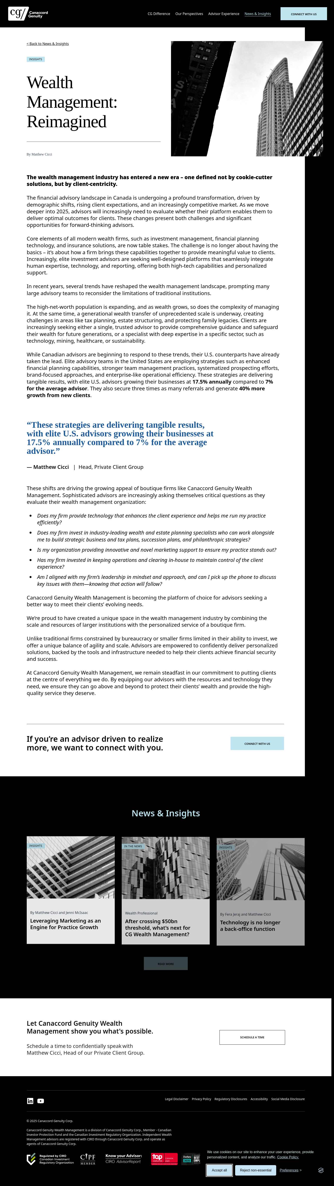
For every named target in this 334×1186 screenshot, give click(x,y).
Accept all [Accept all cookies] (219, 1170)
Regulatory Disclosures (230, 1099)
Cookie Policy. (288, 1157)
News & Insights (258, 13)
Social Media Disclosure (288, 1099)
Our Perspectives (189, 13)
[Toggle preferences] (291, 1170)
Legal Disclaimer (176, 1099)
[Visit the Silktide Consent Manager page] (321, 1170)
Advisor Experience (223, 13)
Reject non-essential (255, 1170)
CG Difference (159, 13)
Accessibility (259, 1099)
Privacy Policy (201, 1099)
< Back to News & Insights (48, 43)
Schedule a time (252, 1037)
